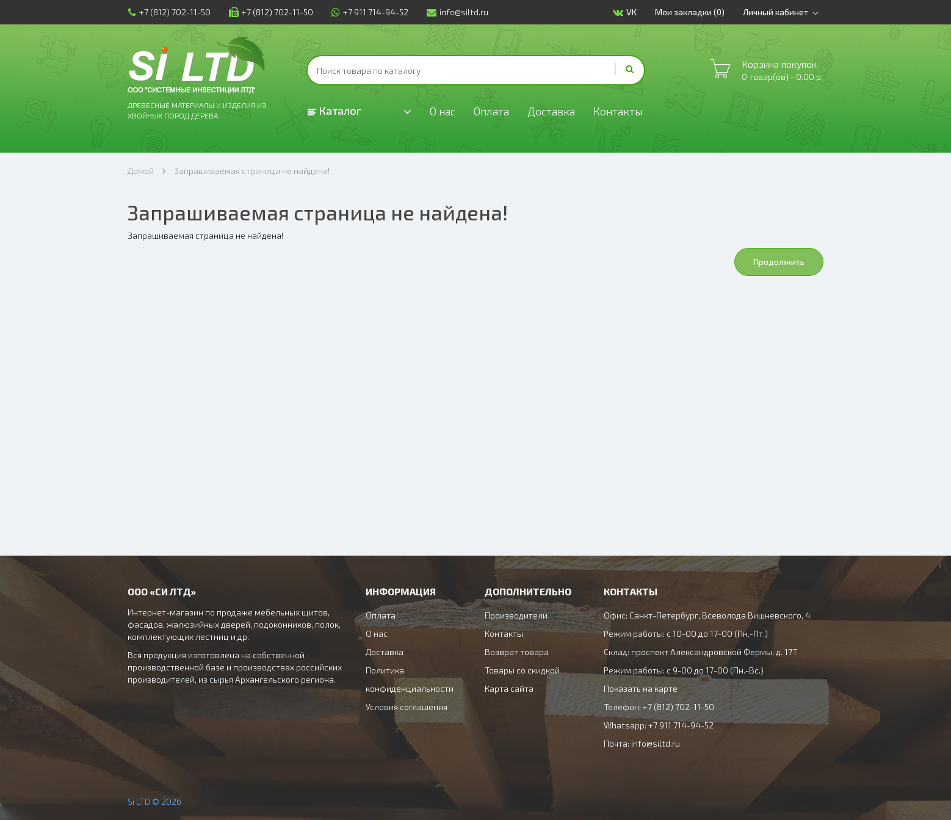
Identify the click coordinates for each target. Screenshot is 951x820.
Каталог (334, 110)
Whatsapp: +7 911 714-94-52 (659, 725)
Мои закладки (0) (690, 12)
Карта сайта (509, 688)
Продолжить (779, 261)
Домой (141, 170)
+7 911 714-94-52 (369, 12)
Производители (516, 615)
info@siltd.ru (457, 12)
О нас (443, 111)
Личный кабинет (783, 12)
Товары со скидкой (522, 670)
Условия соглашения (406, 707)
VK (625, 12)
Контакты (620, 111)
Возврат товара (517, 652)
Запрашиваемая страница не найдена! (252, 170)
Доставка (552, 111)
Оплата (492, 111)
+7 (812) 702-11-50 (169, 12)
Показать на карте (641, 688)
